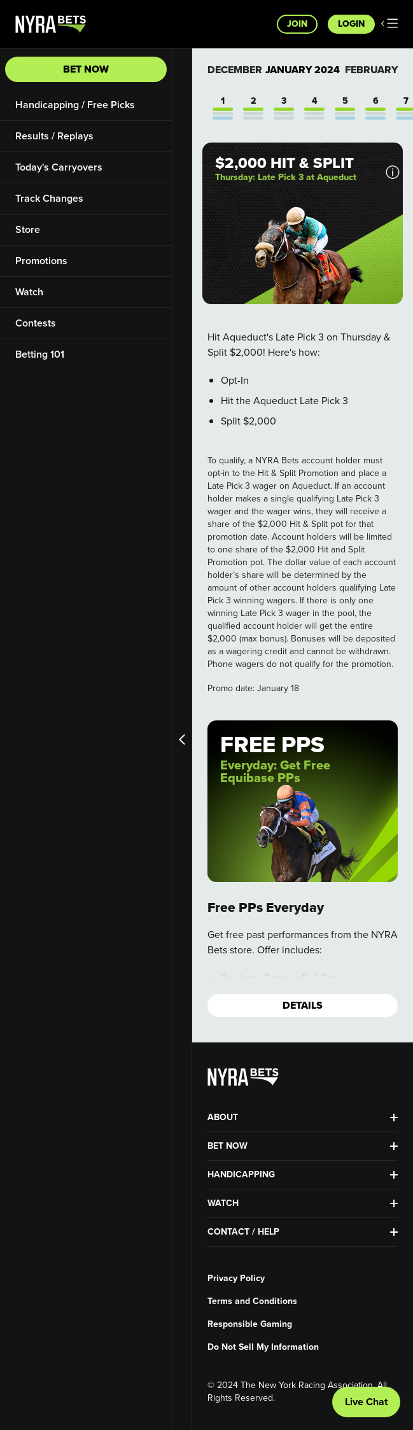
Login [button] (351, 24)
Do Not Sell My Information (263, 1347)
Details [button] (303, 1005)
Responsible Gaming (249, 1324)
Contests (35, 323)
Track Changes (49, 198)
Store (27, 229)
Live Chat (366, 1401)
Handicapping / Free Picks (75, 104)
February (371, 69)
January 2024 (302, 70)
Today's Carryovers (58, 167)
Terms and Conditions (252, 1301)
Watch (29, 291)
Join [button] (297, 24)
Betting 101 (39, 354)
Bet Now (86, 69)
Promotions (41, 260)
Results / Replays (54, 136)
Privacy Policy (236, 1278)
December (234, 69)
